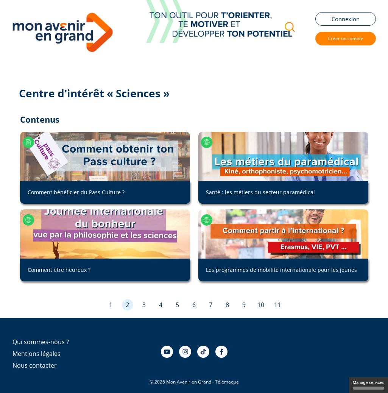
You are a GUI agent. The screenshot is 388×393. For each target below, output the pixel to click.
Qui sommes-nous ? (40, 342)
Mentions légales (36, 353)
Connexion (346, 19)
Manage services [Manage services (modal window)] (368, 385)
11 (277, 305)
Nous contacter (34, 365)
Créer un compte (345, 38)
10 (260, 305)
